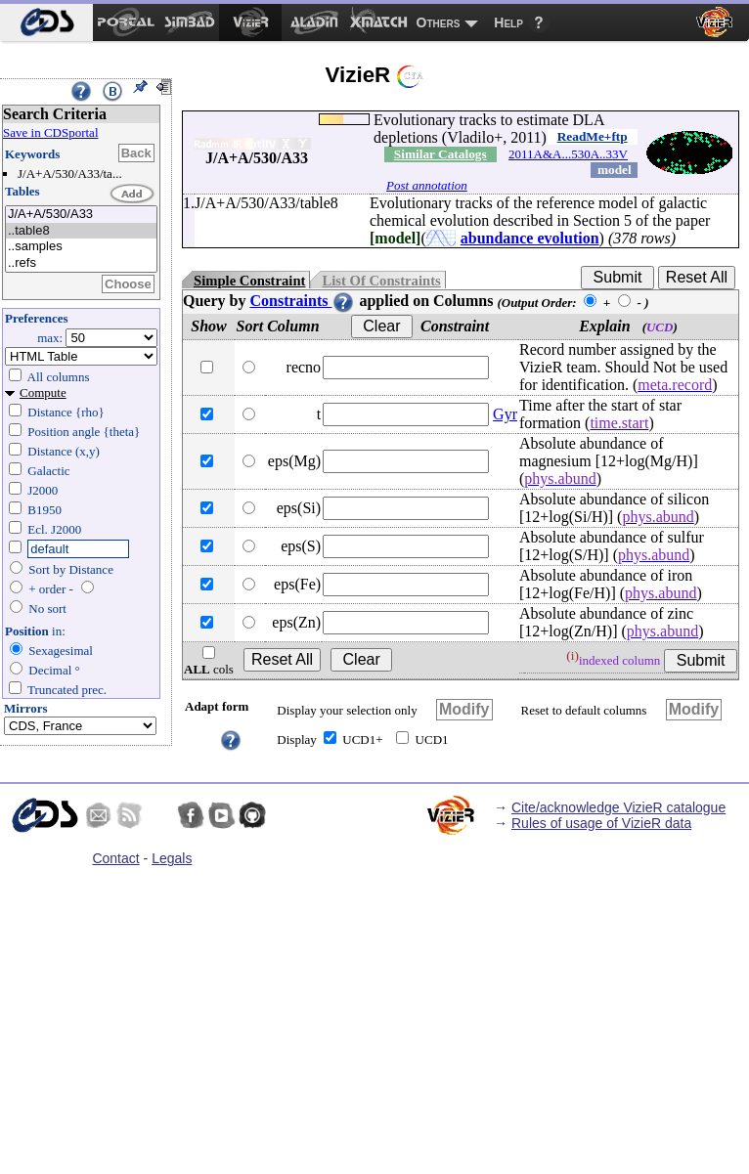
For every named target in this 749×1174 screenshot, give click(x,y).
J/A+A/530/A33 (81, 214)
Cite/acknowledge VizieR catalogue (618, 807)
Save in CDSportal (51, 132)
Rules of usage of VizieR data (601, 823)
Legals (172, 858)
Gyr (505, 414)
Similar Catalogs (440, 154)
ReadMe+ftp (592, 136)
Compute (43, 392)
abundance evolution (530, 238)
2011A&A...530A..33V (568, 154)
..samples (81, 247)
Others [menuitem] (439, 22)
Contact (115, 858)
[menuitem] (46, 22)
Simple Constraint (249, 280)
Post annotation (426, 185)
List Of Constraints (381, 280)
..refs (81, 263)
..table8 (81, 231)
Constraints (302, 300)
